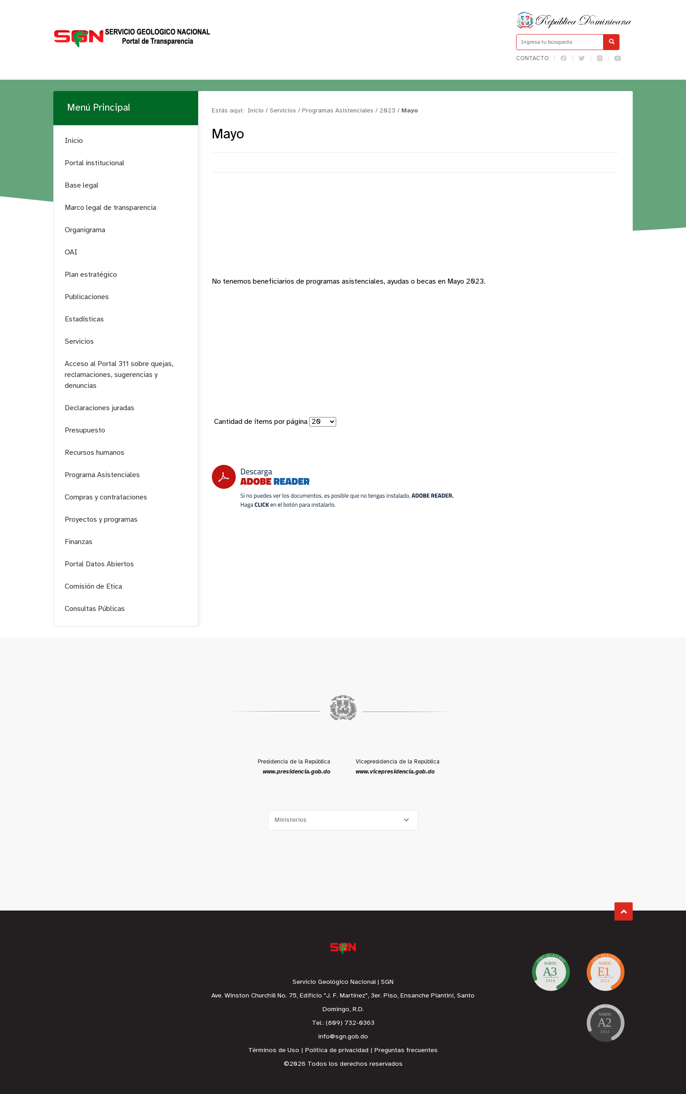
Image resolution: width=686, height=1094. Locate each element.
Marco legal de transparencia (110, 208)
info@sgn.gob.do (343, 1036)
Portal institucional (94, 163)
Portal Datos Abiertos (99, 564)
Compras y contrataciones (106, 497)
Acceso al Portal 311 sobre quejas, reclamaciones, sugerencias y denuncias (119, 375)
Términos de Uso (273, 1050)
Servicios (79, 342)
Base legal (81, 185)
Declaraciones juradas (99, 408)
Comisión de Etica (93, 586)
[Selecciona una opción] (343, 820)
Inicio (74, 141)
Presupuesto (85, 430)
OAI (71, 252)
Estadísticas (84, 319)
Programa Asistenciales (102, 475)
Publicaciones (87, 297)
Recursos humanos (94, 453)
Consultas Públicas (95, 609)
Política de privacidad (337, 1050)
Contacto (532, 58)
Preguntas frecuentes (406, 1050)
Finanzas (78, 542)
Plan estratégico (91, 275)
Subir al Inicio (624, 911)
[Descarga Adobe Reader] (332, 486)
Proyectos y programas (101, 520)
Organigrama (85, 230)
